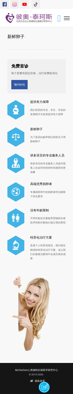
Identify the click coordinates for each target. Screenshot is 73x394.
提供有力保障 (39, 102)
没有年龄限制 (39, 210)
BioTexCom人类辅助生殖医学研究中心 (36, 370)
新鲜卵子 (36, 129)
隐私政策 (37, 381)
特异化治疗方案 (41, 237)
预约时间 (19, 84)
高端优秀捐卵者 (41, 184)
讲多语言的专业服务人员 (47, 155)
